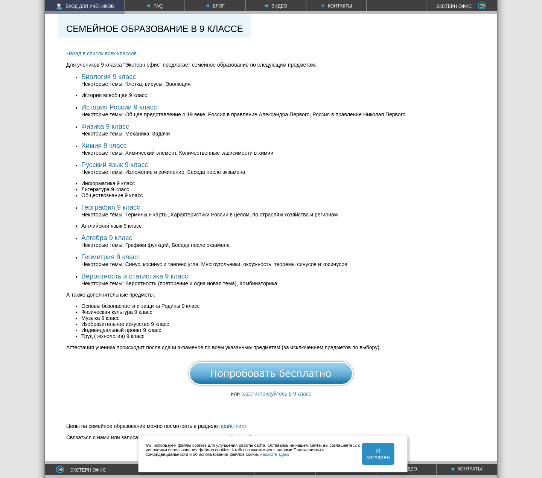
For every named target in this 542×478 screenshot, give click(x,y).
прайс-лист (233, 426)
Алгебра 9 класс (106, 238)
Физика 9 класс (105, 126)
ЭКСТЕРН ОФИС (461, 6)
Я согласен (378, 454)
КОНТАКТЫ (466, 469)
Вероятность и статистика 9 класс (134, 276)
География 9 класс (110, 207)
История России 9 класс (119, 107)
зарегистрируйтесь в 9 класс (276, 394)
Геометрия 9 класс (110, 257)
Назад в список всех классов (101, 53)
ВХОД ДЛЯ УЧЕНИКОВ (85, 6)
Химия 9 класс (104, 145)
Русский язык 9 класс (114, 165)
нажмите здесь (274, 454)
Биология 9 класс (108, 77)
